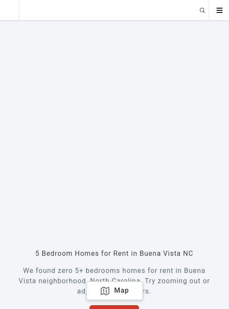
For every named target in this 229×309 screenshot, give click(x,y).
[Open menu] (219, 10)
